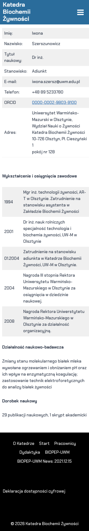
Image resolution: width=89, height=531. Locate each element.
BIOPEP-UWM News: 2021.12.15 (44, 461)
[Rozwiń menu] (80, 12)
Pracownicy (65, 443)
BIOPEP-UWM (57, 452)
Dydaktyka (29, 452)
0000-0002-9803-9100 (54, 102)
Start (44, 443)
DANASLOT (16, 429)
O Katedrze (23, 443)
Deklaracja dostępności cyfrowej (34, 491)
